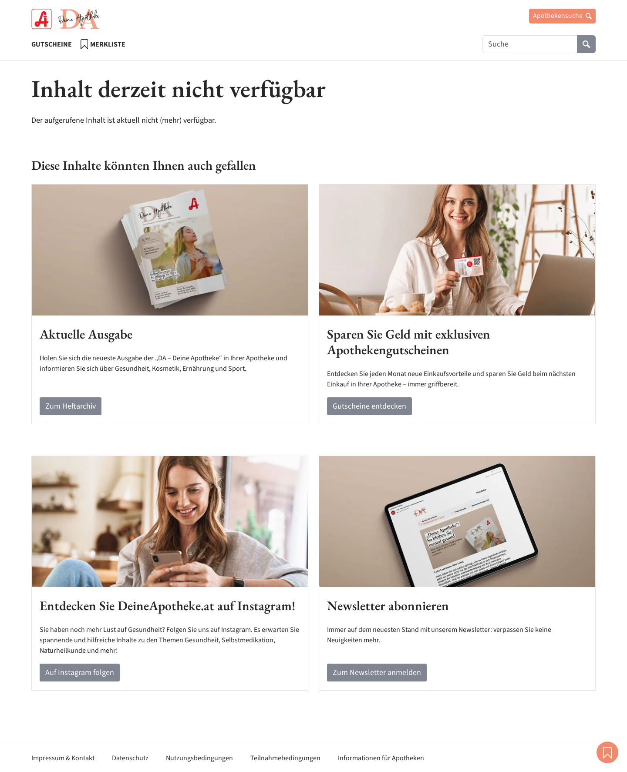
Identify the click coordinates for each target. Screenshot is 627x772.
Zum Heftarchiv (70, 406)
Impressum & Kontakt (62, 758)
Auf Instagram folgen (79, 672)
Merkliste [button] (607, 752)
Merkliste (103, 44)
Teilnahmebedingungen (285, 758)
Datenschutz (130, 758)
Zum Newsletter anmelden (377, 672)
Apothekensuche (562, 15)
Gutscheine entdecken (369, 406)
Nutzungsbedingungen (199, 758)
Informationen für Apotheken (381, 758)
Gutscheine (51, 44)
